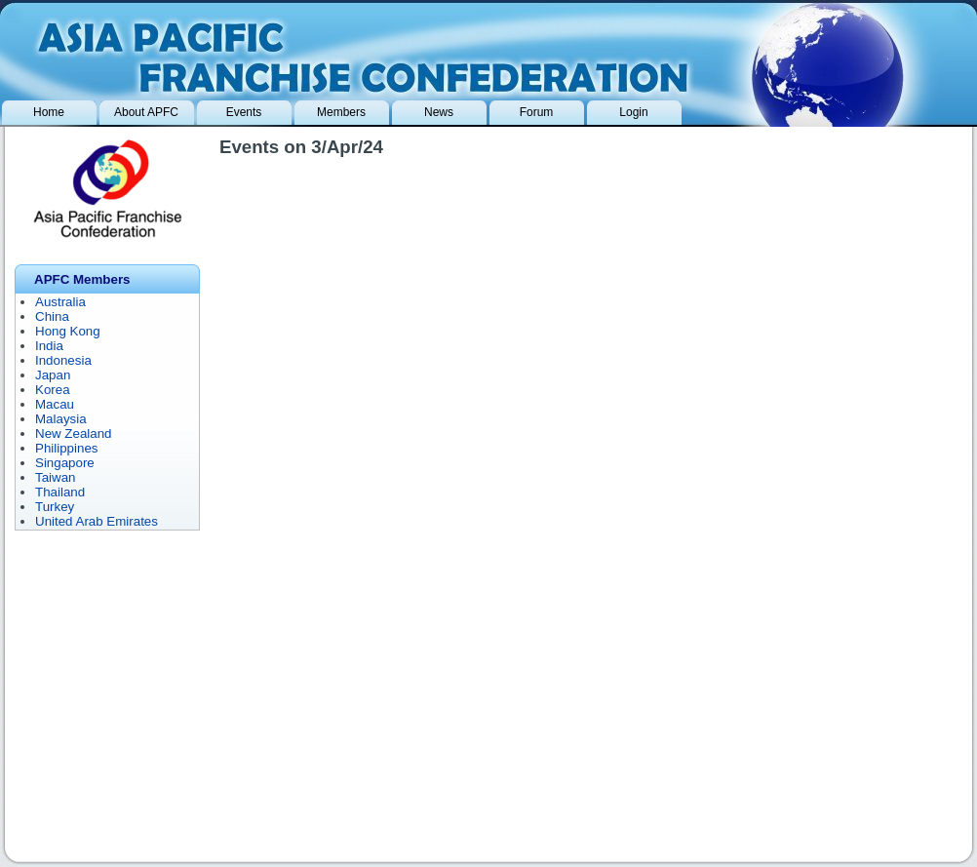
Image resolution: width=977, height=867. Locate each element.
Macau (54, 404)
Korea (52, 389)
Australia (60, 302)
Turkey (54, 506)
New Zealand (73, 433)
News (438, 112)
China (52, 316)
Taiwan (55, 477)
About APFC (146, 112)
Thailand (60, 492)
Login (633, 112)
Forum (537, 112)
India (49, 345)
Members (341, 112)
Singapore (65, 462)
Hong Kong (67, 331)
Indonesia (63, 360)
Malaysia (61, 419)
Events (244, 112)
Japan (52, 375)
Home (48, 112)
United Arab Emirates (96, 521)
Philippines (66, 448)
